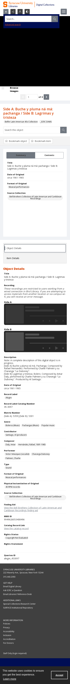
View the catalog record (16, 528)
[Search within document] (63, 130)
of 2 (41, 97)
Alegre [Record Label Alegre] (9, 397)
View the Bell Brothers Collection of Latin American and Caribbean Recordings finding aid (33, 509)
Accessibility (8, 631)
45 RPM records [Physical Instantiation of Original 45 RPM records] (13, 487)
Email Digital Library (12, 586)
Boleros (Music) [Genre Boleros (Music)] (13, 425)
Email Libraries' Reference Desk (17, 594)
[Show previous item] (23, 97)
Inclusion (7, 635)
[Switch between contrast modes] (27, 11)
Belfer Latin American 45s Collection (21, 121)
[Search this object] (31, 130)
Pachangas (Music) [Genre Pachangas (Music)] (30, 425)
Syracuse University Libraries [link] (19, 569)
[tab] (21, 155)
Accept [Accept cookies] (59, 675)
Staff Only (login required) (14, 653)
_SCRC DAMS (46, 121)
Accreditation (9, 639)
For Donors (8, 643)
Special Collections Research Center (19, 603)
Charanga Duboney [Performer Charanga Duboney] (41, 454)
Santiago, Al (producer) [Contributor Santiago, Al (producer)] (16, 435)
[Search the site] (28, 19)
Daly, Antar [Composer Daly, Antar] (11, 444)
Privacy (6, 627)
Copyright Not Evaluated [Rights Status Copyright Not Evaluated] (17, 537)
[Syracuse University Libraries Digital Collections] (35, 4)
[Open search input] (6, 11)
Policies (6, 623)
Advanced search (13, 24)
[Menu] (64, 11)
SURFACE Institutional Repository (18, 607)
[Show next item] (46, 97)
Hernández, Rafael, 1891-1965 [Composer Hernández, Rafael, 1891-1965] (32, 444)
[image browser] (12, 89)
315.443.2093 (9, 576)
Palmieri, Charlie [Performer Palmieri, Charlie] (13, 458)
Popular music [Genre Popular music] (48, 425)
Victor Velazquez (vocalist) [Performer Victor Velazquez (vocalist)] (17, 454)
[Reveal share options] (13, 11)
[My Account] (20, 11)
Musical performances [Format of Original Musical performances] (19, 187)
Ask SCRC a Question (12, 590)
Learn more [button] (9, 679)
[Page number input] (32, 97)
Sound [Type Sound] (8, 467)
